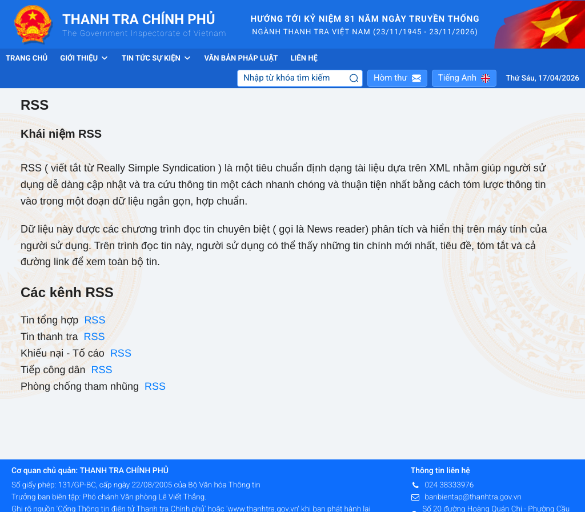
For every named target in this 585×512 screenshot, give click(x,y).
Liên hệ (303, 58)
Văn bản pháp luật (241, 58)
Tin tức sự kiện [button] (157, 58)
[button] (397, 78)
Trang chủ (26, 58)
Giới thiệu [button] (84, 58)
